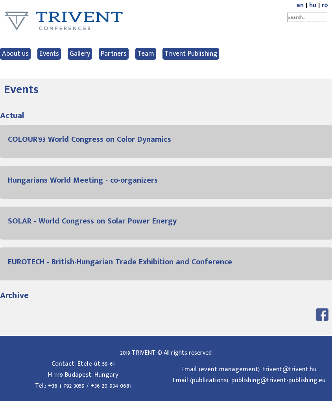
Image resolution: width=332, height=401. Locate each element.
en (300, 5)
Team (145, 54)
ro (325, 5)
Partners (114, 54)
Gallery (80, 54)
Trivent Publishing (190, 54)
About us (15, 54)
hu (312, 5)
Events (49, 54)
